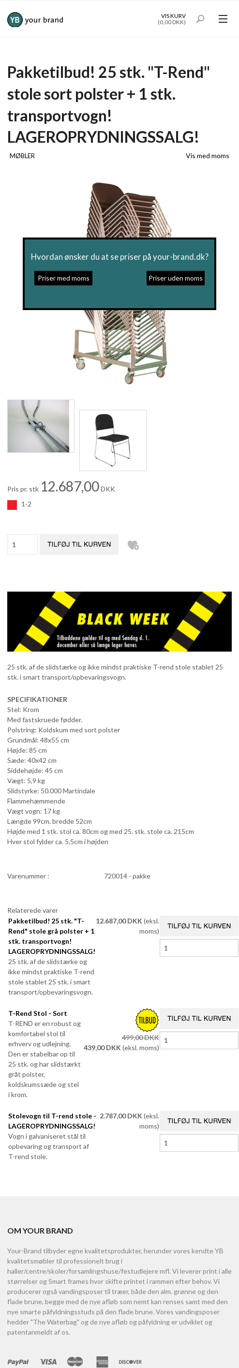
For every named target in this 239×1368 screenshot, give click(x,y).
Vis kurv (173, 15)
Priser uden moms (176, 278)
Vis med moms (207, 155)
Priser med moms (64, 278)
